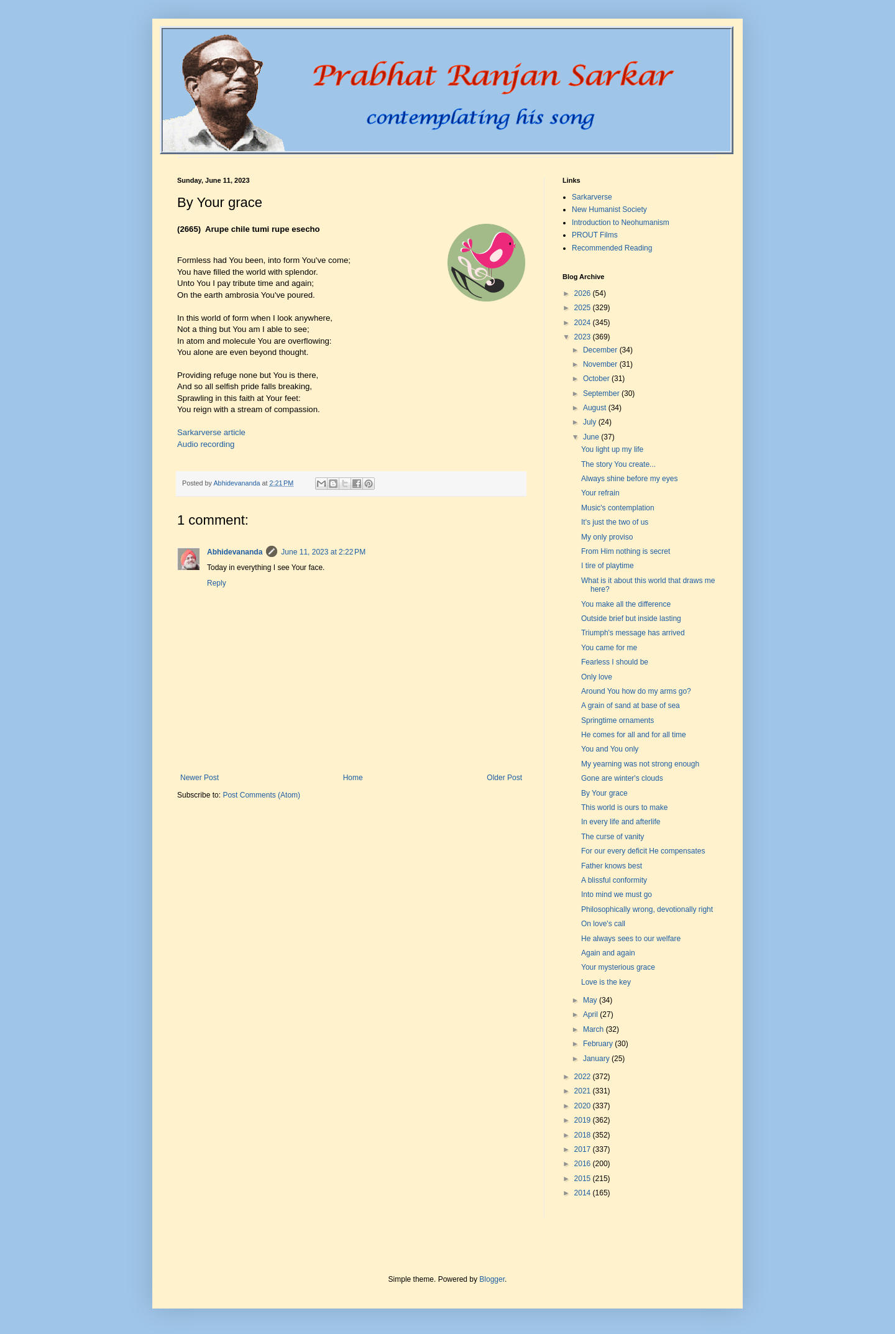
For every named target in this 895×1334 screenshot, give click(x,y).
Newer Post (199, 777)
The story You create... (618, 464)
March (594, 1029)
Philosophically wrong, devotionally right (647, 909)
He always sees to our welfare (631, 938)
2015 (583, 1178)
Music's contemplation (617, 508)
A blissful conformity (614, 880)
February (599, 1043)
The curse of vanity (612, 836)
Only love (596, 677)
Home (353, 777)
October (597, 378)
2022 (583, 1076)
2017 (583, 1149)
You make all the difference (626, 604)
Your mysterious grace (618, 967)
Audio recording (205, 444)
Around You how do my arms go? (636, 691)
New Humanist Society (609, 209)
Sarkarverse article (211, 432)
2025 (583, 307)
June (592, 437)
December (601, 350)
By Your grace (604, 793)
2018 (583, 1135)
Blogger (492, 1279)
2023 (583, 337)
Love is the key (606, 982)
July (591, 422)
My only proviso (607, 537)
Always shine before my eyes (629, 478)
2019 (583, 1120)
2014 (583, 1193)
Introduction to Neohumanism (620, 222)
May (591, 1000)
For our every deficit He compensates (643, 851)
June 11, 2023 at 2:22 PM (323, 552)
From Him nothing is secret (625, 551)
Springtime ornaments (617, 720)
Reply (216, 583)
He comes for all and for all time (633, 734)
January (597, 1058)
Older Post (504, 777)
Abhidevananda (234, 552)
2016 (583, 1163)
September (602, 393)
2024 (583, 322)
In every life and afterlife (620, 821)
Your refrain (600, 493)
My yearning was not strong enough (640, 764)
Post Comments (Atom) (261, 795)
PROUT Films (595, 235)
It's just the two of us (614, 522)
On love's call (603, 923)
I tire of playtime (607, 565)
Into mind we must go (616, 894)
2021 (583, 1091)
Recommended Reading (612, 248)
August (595, 407)
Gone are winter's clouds (622, 778)
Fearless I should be (614, 662)
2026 (583, 293)
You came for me (609, 647)
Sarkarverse (592, 197)
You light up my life (612, 449)
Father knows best (611, 866)
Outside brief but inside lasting (631, 618)
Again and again (608, 953)
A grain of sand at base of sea (630, 705)
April (591, 1014)
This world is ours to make (624, 807)
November (601, 364)
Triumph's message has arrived (633, 632)
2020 (583, 1106)
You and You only (609, 749)
